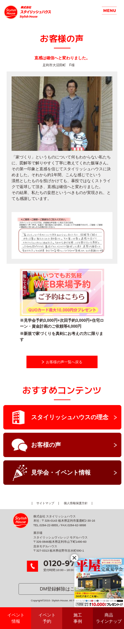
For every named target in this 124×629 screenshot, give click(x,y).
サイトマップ (45, 503)
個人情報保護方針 (76, 503)
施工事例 (77, 618)
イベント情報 (15, 618)
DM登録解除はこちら (62, 588)
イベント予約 (47, 618)
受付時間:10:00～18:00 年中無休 (70, 566)
